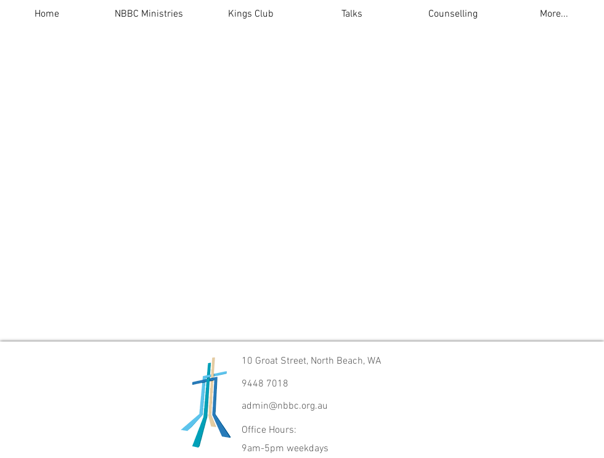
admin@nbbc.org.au (285, 406)
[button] (149, 14)
